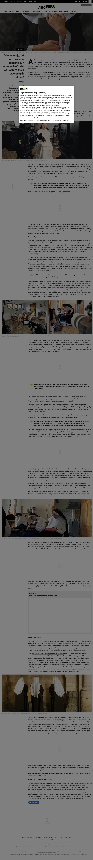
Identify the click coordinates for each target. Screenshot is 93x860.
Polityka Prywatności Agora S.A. (55, 117)
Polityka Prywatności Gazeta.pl (39, 117)
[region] (46, 104)
